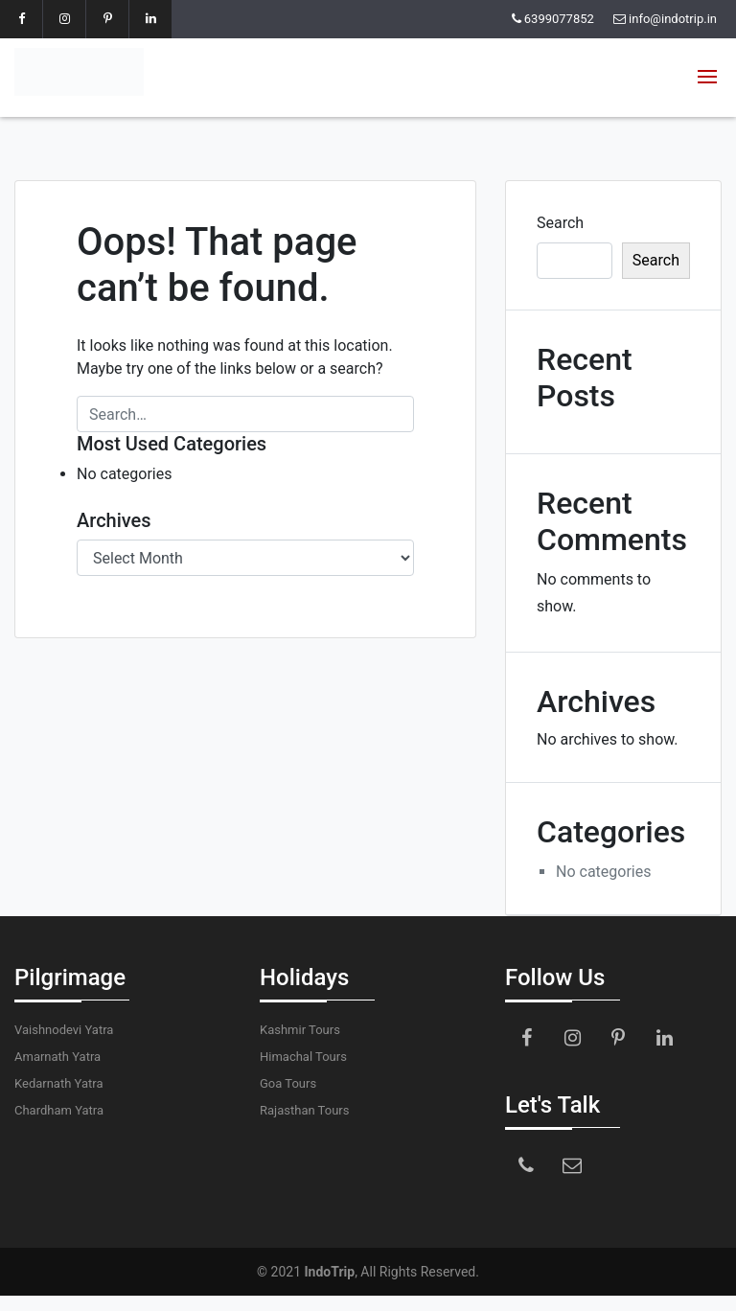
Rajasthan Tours (304, 1110)
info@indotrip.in (673, 19)
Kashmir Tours (300, 1030)
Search (560, 223)
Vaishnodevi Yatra (63, 1030)
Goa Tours (288, 1083)
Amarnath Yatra (57, 1056)
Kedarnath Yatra (58, 1083)
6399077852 (559, 19)
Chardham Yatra (59, 1110)
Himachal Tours (303, 1056)
